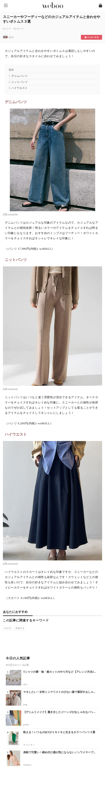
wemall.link (13, 214)
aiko (25, 684)
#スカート (19, 28)
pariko (26, 724)
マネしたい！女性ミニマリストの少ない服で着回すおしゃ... (59, 692)
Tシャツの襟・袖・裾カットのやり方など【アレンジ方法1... (59, 671)
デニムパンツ (19, 76)
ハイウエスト (19, 88)
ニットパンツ (19, 82)
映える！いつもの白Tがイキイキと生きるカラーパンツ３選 (59, 732)
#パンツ (7, 28)
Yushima (27, 765)
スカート (20, 628)
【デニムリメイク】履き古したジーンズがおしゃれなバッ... (59, 712)
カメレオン (29, 744)
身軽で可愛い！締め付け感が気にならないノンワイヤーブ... (59, 752)
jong (25, 704)
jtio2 (11, 37)
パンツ (7, 628)
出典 (5, 214)
